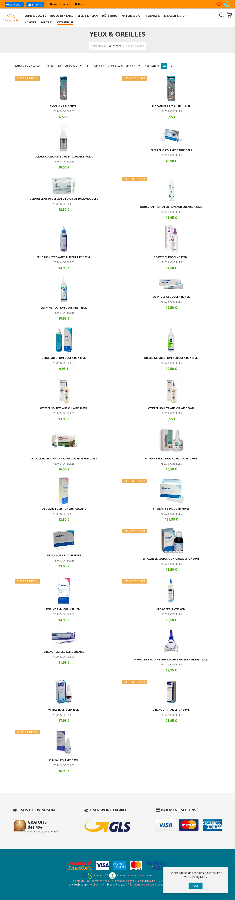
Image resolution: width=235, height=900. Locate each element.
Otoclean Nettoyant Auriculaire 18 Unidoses (64, 458)
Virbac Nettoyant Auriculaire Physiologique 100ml (171, 659)
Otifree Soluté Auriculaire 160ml (64, 408)
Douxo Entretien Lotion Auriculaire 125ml (171, 207)
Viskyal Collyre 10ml (64, 760)
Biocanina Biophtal (64, 106)
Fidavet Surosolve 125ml (171, 257)
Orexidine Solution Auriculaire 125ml (171, 358)
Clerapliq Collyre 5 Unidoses (171, 150)
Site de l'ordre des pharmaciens (131, 875)
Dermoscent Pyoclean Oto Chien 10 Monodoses (64, 198)
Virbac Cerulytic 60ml (171, 609)
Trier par (49, 65)
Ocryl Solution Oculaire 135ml (63, 358)
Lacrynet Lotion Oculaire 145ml (64, 307)
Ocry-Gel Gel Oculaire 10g (171, 296)
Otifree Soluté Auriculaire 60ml (171, 408)
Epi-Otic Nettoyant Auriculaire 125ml (64, 257)
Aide (79, 4)
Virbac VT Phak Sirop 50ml (171, 709)
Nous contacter (61, 4)
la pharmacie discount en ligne (148, 884)
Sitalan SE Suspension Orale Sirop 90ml (171, 558)
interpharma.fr (95, 884)
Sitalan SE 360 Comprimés (171, 508)
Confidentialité (146, 881)
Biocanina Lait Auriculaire (171, 106)
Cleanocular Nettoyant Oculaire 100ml (64, 156)
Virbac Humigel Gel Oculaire (64, 651)
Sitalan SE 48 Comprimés (63, 555)
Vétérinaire (115, 46)
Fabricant (98, 65)
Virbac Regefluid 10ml (63, 709)
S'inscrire (35, 4)
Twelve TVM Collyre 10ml (64, 609)
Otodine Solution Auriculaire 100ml (171, 458)
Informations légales (123, 881)
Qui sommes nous (98, 881)
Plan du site (78, 881)
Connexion (14, 4)
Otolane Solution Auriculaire (64, 508)
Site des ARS (94, 875)
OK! (195, 885)
